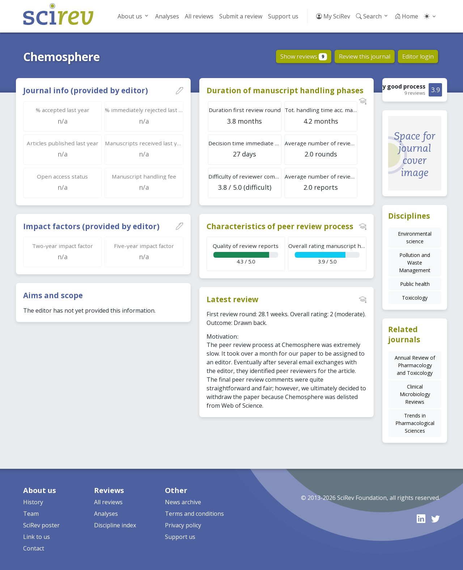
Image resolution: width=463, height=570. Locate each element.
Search (369, 16)
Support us (283, 16)
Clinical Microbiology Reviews (415, 394)
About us (130, 16)
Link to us (36, 537)
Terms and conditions (194, 514)
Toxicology (415, 297)
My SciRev (333, 16)
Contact (33, 548)
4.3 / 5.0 (246, 253)
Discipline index (115, 525)
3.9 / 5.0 (327, 253)
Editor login (418, 56)
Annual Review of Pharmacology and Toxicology (415, 365)
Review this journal (364, 56)
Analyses (167, 16)
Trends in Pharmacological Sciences (414, 423)
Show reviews (303, 56)
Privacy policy (183, 525)
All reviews (199, 16)
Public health (415, 283)
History (33, 502)
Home (406, 16)
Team (31, 514)
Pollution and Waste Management (414, 263)
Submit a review (240, 16)
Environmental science (415, 237)
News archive (183, 502)
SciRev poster (41, 525)
